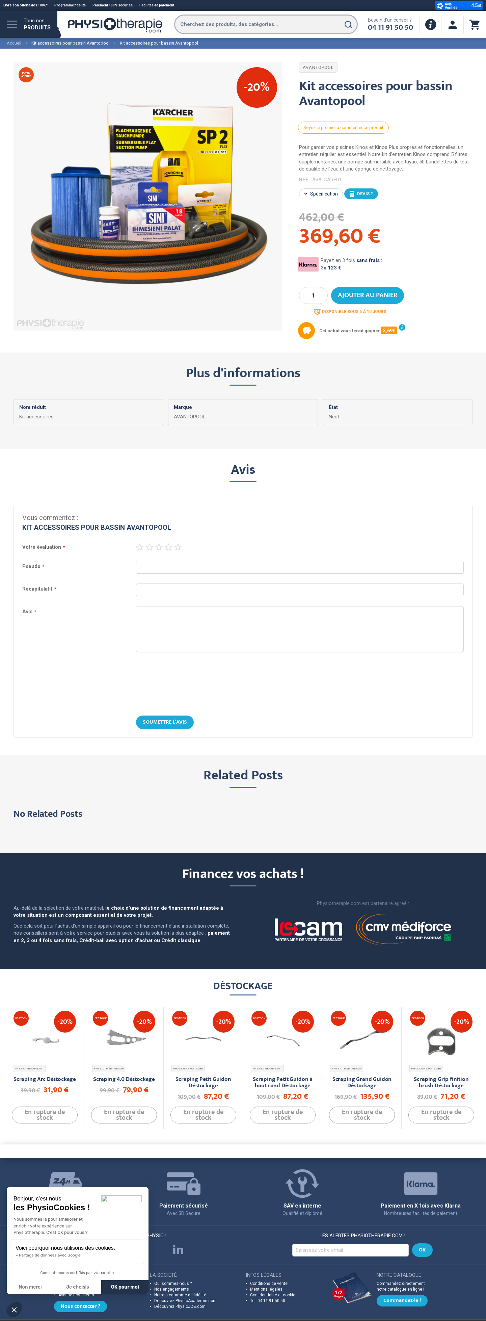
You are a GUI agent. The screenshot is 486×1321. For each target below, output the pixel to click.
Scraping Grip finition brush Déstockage (441, 1046)
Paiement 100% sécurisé (112, 5)
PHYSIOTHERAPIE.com (29, 1032)
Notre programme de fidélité (180, 1274)
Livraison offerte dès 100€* (25, 5)
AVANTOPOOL (318, 67)
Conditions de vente (269, 1263)
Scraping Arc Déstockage (45, 1043)
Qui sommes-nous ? (173, 1263)
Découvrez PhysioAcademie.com (185, 1280)
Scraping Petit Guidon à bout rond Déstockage (283, 1046)
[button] (14, 1309)
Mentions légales (266, 1268)
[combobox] (266, 24)
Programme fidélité (70, 5)
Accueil (14, 43)
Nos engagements (171, 1268)
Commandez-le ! (402, 1280)
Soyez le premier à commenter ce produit (343, 127)
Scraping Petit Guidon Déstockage (203, 1046)
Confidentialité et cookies (274, 1274)
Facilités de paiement (156, 5)
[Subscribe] (422, 1229)
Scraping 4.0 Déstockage (124, 1043)
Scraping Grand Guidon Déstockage (362, 1046)
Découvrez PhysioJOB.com (180, 1286)
